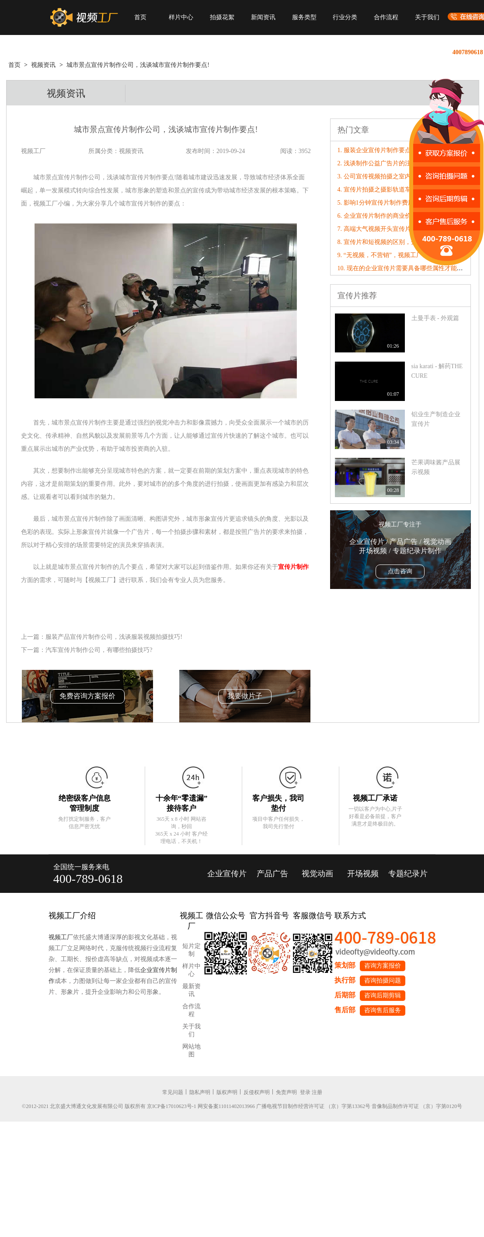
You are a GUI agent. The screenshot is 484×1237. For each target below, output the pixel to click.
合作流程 (386, 17)
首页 (140, 17)
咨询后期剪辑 (382, 995)
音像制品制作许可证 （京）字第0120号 (417, 1106)
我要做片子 (244, 696)
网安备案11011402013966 (226, 1106)
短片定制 (191, 950)
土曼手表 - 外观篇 (435, 318)
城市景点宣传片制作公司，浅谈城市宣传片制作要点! (137, 65)
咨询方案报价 (382, 965)
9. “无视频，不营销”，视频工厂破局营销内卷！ (401, 255)
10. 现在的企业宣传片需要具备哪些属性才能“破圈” (406, 268)
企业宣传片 (227, 873)
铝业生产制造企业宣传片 (435, 419)
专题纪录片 (408, 873)
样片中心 (181, 17)
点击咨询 (400, 571)
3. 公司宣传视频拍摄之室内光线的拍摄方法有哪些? (406, 176)
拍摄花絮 (222, 17)
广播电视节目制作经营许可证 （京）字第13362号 (313, 1106)
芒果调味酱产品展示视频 (435, 467)
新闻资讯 (263, 17)
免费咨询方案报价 (87, 696)
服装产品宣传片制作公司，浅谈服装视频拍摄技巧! (113, 637)
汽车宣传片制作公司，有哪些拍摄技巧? (98, 650)
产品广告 (272, 873)
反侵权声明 (257, 1092)
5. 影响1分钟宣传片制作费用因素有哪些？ (394, 202)
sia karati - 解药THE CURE (437, 371)
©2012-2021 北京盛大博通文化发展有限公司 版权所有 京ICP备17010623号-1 (109, 1106)
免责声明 (286, 1092)
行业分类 (345, 17)
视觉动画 (317, 873)
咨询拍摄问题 (382, 980)
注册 (317, 1092)
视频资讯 (43, 65)
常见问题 (172, 1092)
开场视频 (363, 873)
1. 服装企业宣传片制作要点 (374, 150)
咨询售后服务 (382, 1010)
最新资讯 (191, 990)
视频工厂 (61, 937)
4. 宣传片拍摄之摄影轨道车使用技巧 (386, 189)
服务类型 (304, 17)
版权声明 (226, 1092)
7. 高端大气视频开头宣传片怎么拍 (383, 229)
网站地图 (191, 1050)
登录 (305, 1092)
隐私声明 (199, 1092)
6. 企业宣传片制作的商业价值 (377, 216)
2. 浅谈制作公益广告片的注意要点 (383, 163)
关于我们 (427, 17)
